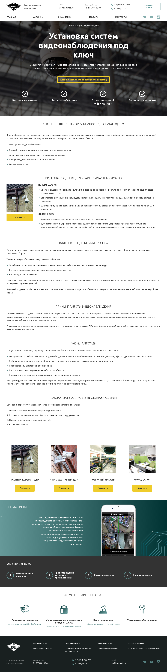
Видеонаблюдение (136, 643)
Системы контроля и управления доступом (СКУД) (78, 650)
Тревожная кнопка (72, 643)
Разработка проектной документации (144, 648)
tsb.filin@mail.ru (66, 8)
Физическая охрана (104, 643)
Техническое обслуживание (107, 648)
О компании (64, 17)
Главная (11, 17)
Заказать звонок (148, 6)
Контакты (121, 17)
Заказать (20, 217)
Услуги (37, 17)
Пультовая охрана (40, 643)
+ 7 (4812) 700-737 (122, 4)
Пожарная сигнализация (42, 648)
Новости (93, 17)
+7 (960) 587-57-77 (122, 8)
